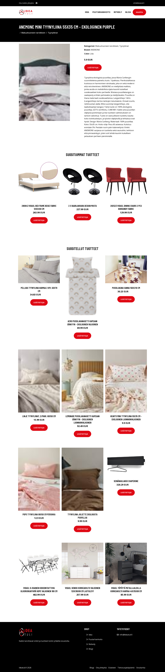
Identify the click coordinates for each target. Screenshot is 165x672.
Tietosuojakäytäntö (126, 667)
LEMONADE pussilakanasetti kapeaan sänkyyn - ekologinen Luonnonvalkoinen (83, 419)
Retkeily (118, 12)
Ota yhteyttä (101, 667)
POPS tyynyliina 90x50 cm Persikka (39, 514)
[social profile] (36, 3)
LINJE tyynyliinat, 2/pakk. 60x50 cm (39, 416)
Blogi (128, 12)
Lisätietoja (93, 67)
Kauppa (139, 12)
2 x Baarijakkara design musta (82, 205)
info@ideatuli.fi (138, 3)
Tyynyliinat (53, 32)
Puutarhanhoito (101, 12)
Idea (87, 12)
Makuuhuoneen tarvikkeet (33, 32)
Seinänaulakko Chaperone (126, 481)
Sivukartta (140, 667)
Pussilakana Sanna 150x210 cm (126, 287)
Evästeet (112, 667)
